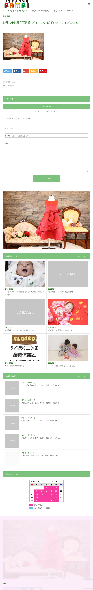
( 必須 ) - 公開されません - (17, 136)
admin (14, 82)
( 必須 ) (9, 128)
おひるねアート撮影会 (42, 550)
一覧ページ (80, 256)
